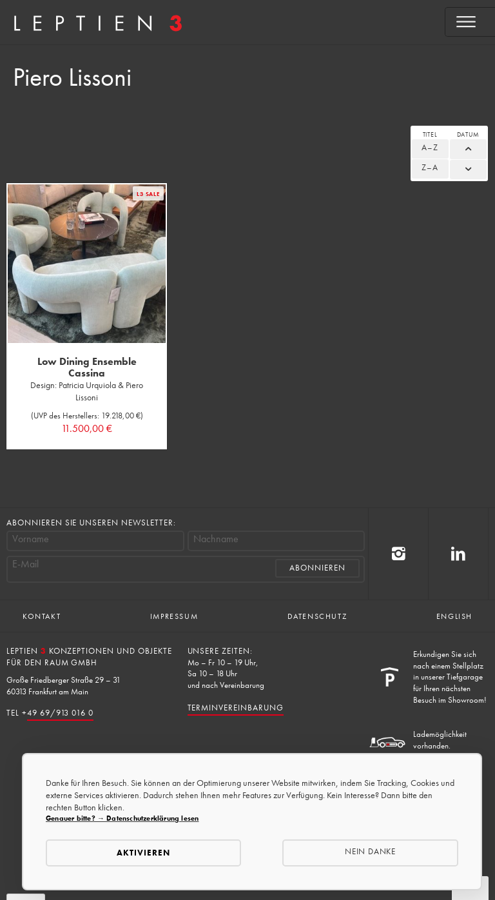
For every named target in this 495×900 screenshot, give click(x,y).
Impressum (174, 616)
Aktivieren (143, 852)
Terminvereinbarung (236, 707)
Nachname (215, 539)
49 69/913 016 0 (60, 712)
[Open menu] (470, 22)
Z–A (430, 167)
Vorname (30, 539)
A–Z (430, 147)
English (454, 616)
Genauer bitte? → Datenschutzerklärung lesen (122, 818)
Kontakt (42, 616)
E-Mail (25, 564)
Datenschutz (317, 616)
